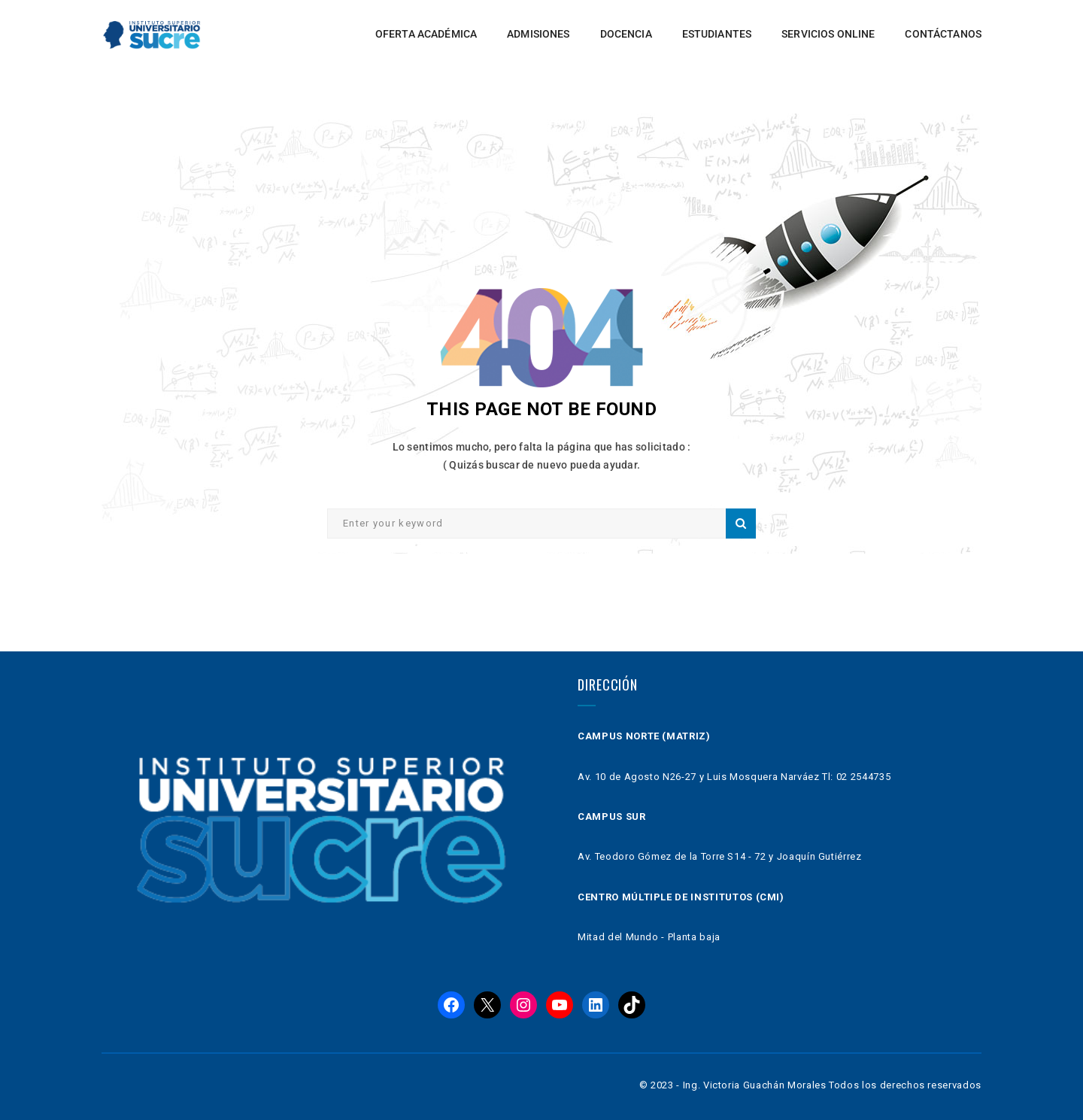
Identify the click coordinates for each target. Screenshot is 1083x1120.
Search (741, 523)
